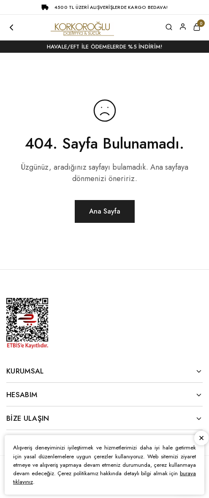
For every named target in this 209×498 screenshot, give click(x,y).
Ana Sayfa (104, 211)
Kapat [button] (201, 438)
